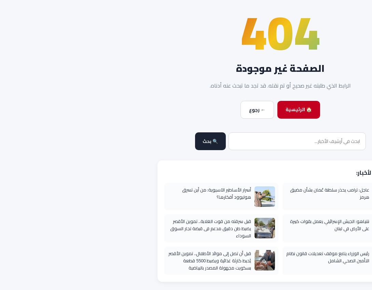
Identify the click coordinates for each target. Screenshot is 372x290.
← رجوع (163, 109)
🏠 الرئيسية (204, 109)
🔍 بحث (116, 141)
